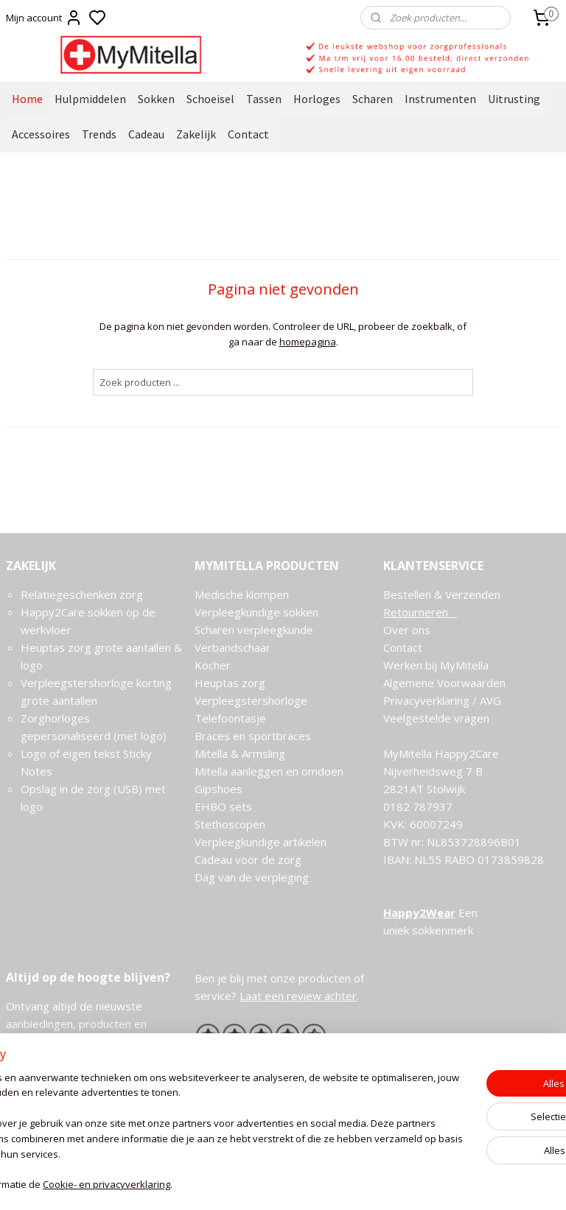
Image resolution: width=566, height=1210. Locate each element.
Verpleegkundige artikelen (260, 841)
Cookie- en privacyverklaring (221, 1184)
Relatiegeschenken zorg (82, 594)
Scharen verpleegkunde (254, 629)
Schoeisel (210, 98)
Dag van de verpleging (252, 877)
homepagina (307, 341)
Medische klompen (242, 594)
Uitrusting (514, 98)
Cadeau (146, 134)
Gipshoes (218, 788)
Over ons (406, 629)
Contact (248, 134)
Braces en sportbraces (253, 735)
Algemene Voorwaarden (444, 682)
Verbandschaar (232, 647)
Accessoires (41, 134)
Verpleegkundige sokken (256, 612)
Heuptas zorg (230, 682)
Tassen (264, 98)
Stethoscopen (230, 824)
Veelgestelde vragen (436, 718)
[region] (186, 1124)
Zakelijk (196, 134)
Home (27, 98)
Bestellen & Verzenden (441, 594)
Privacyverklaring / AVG (442, 700)
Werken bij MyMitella (436, 665)
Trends (99, 134)
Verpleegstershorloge (251, 700)
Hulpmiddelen (90, 98)
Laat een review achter (298, 995)
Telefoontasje (230, 718)
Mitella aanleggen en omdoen (269, 771)
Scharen (372, 98)
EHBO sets (223, 806)
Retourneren (420, 612)
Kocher (213, 665)
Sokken (156, 98)
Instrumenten (440, 98)
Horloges (316, 98)
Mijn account (44, 18)
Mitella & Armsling (240, 753)
